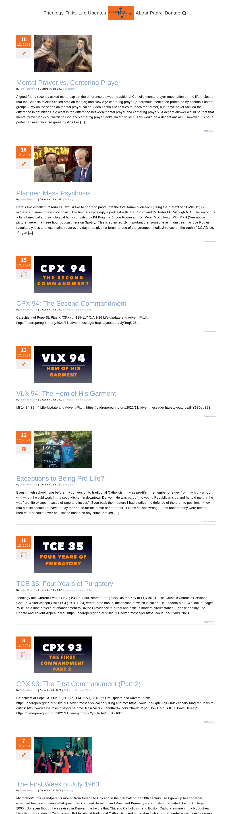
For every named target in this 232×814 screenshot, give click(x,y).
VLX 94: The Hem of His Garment (66, 393)
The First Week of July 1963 (57, 784)
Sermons (80, 309)
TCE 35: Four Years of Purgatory (64, 583)
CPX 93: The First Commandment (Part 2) (78, 684)
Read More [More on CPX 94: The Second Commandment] (210, 331)
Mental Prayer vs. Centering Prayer (68, 82)
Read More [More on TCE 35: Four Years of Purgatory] (210, 622)
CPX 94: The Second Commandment (71, 303)
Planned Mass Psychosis (53, 193)
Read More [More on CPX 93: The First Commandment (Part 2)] (210, 722)
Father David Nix (28, 89)
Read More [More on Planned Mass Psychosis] (210, 241)
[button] (184, 13)
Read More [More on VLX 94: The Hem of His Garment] (210, 416)
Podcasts (69, 309)
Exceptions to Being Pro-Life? (60, 478)
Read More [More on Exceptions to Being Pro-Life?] (210, 521)
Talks (89, 309)
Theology (69, 89)
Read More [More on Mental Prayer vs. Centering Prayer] (210, 131)
